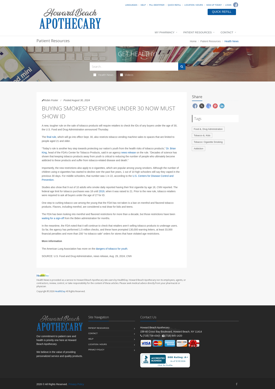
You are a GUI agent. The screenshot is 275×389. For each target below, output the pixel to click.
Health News (103, 75)
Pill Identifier (156, 5)
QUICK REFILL (221, 11)
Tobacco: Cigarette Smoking (208, 142)
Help (143, 5)
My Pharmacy (164, 32)
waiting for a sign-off (53, 218)
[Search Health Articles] (134, 66)
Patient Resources (197, 32)
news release (128, 152)
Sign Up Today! (214, 5)
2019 (101, 191)
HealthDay (60, 291)
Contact (227, 32)
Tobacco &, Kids (202, 135)
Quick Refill (174, 5)
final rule (51, 137)
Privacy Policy (96, 350)
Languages (131, 5)
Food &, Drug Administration (208, 129)
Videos (126, 75)
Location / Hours (193, 5)
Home (193, 41)
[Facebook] (235, 4)
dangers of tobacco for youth (111, 248)
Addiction (198, 148)
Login (228, 5)
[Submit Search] (181, 66)
